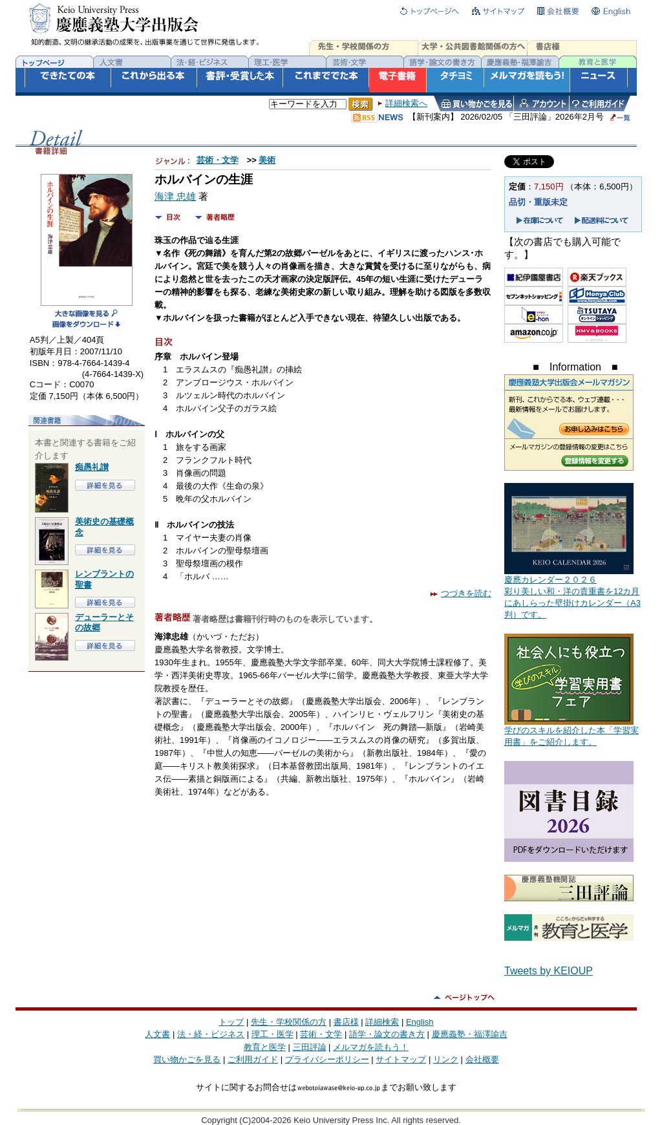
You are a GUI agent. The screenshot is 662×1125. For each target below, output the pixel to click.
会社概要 (482, 1059)
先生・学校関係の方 (288, 1022)
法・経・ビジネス (210, 1034)
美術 (267, 160)
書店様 (346, 1022)
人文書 (157, 1034)
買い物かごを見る (186, 1059)
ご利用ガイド (253, 1059)
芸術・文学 (218, 160)
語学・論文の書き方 (387, 1034)
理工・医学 (272, 1034)
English (420, 1022)
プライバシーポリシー (327, 1059)
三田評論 (309, 1047)
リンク (445, 1059)
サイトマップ (401, 1059)
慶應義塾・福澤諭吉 (469, 1034)
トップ (231, 1022)
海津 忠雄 (175, 196)
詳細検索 (382, 1022)
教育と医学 (265, 1047)
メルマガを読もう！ (371, 1047)
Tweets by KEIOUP (548, 970)
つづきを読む (461, 593)
